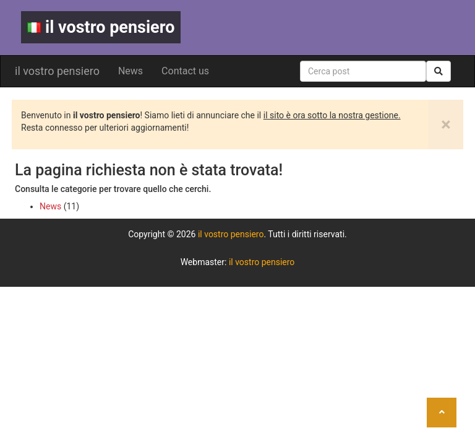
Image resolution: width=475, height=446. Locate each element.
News (130, 71)
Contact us (185, 71)
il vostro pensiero (100, 27)
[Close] (446, 124)
